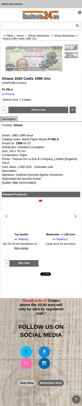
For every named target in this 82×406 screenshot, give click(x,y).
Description (9, 119)
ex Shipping (8, 94)
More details (21, 248)
